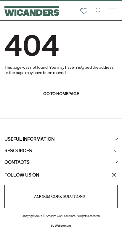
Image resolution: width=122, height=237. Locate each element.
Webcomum (63, 226)
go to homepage (61, 93)
